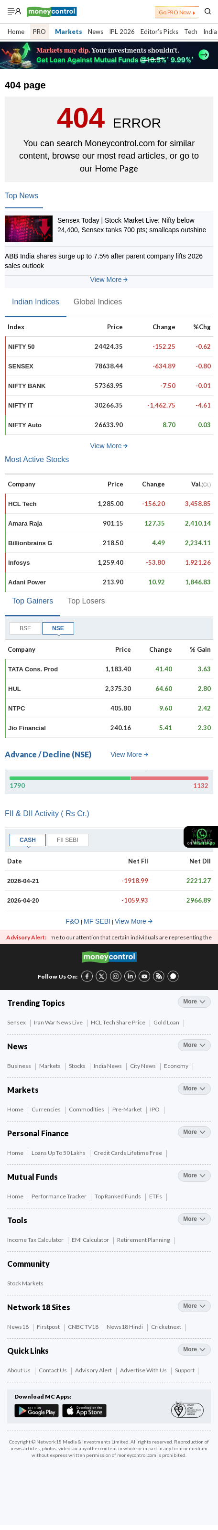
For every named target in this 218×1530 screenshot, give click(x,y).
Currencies (47, 1109)
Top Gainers (32, 601)
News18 (18, 1326)
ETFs (156, 1196)
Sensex (17, 1022)
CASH (28, 840)
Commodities (87, 1109)
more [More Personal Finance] (194, 1132)
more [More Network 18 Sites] (194, 1306)
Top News (21, 196)
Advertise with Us (144, 1370)
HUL (14, 688)
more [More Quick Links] (194, 1349)
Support (185, 1370)
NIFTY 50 (21, 346)
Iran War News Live (59, 1022)
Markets (69, 31)
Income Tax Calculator (36, 1239)
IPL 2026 (122, 31)
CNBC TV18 (83, 1326)
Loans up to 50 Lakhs (59, 1152)
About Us (19, 1370)
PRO (39, 31)
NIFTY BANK (26, 385)
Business (19, 1065)
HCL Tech (22, 503)
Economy (176, 1065)
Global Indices (98, 302)
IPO (155, 1109)
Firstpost (49, 1326)
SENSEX (20, 366)
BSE (25, 628)
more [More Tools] (194, 1219)
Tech (190, 31)
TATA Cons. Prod (33, 669)
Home (16, 31)
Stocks (78, 1065)
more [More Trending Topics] (194, 1001)
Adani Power (27, 582)
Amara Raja (25, 523)
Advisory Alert (94, 1370)
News (95, 31)
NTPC (16, 708)
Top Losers (86, 601)
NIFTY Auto (25, 425)
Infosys (19, 562)
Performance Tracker (59, 1196)
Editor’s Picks (159, 31)
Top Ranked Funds (118, 1196)
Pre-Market (127, 1109)
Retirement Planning (144, 1239)
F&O (72, 921)
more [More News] (194, 1045)
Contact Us (53, 1370)
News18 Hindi (125, 1326)
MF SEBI (97, 921)
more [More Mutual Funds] (194, 1175)
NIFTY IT (20, 405)
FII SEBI (67, 840)
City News (143, 1065)
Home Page (116, 168)
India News (108, 1065)
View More (109, 279)
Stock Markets (25, 1283)
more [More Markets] (194, 1088)
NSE (58, 628)
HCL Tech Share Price (118, 1022)
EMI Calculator (91, 1239)
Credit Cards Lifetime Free (128, 1152)
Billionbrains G (30, 543)
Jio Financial (27, 728)
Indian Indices (35, 302)
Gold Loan (166, 1022)
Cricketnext (166, 1326)
